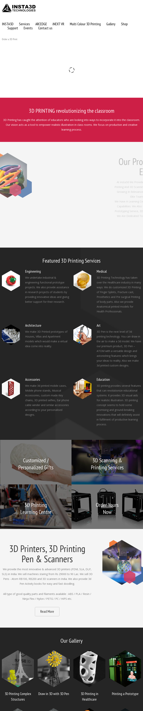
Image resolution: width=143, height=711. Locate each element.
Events (28, 28)
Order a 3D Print (9, 39)
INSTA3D (7, 24)
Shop (124, 24)
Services (24, 24)
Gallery (110, 24)
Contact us (45, 28)
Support (12, 28)
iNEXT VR (58, 24)
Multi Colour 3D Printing (85, 24)
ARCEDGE (41, 24)
